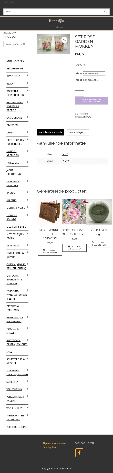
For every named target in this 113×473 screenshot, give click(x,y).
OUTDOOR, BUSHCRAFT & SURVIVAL (14, 279)
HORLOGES (12, 162)
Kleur (79, 73)
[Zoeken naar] (56, 11)
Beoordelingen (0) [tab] (78, 132)
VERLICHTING (14, 389)
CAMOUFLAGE (14, 117)
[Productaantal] (79, 93)
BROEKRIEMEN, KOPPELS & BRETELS (15, 106)
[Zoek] (105, 11)
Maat (79, 80)
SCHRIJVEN (12, 382)
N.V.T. (65, 154)
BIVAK (9, 83)
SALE (9, 351)
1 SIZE (65, 161)
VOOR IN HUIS (14, 408)
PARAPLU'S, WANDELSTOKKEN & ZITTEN (16, 295)
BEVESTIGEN (13, 76)
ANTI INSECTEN (15, 61)
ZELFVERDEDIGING (16, 427)
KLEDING (11, 200)
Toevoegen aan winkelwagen (91, 100)
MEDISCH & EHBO (16, 226)
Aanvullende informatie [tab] (50, 132)
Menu (56, 27)
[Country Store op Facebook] (79, 452)
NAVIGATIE (12, 245)
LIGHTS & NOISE (15, 207)
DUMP (9, 132)
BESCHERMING (14, 68)
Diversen (12, 125)
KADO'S (87, 117)
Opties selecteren (50, 251)
